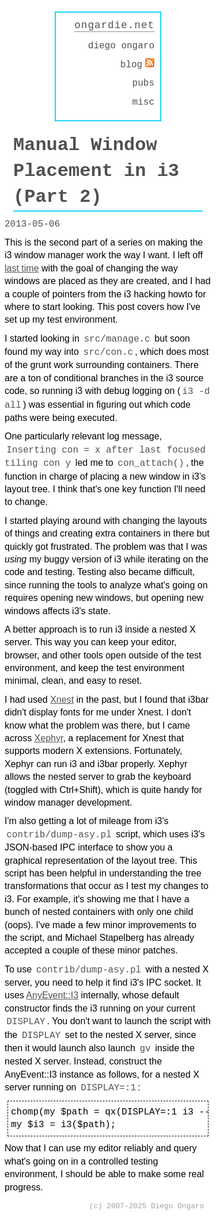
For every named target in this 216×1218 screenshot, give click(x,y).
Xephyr (49, 737)
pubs (143, 82)
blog (131, 64)
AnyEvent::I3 (52, 994)
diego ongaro (121, 46)
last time (22, 268)
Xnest (62, 699)
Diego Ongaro (177, 1205)
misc (143, 101)
